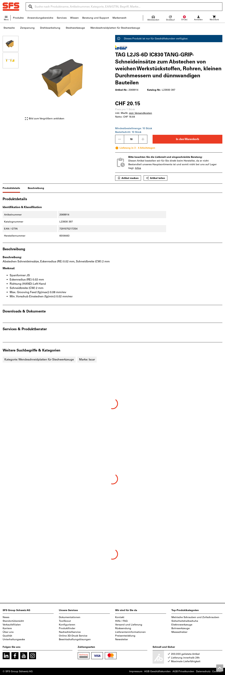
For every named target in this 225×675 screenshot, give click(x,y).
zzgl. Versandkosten (140, 113)
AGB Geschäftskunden (157, 671)
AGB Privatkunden (183, 671)
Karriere (7, 628)
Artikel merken (128, 178)
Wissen (74, 17)
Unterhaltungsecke (14, 639)
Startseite (9, 27)
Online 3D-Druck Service (73, 635)
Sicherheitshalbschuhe (184, 620)
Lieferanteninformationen (130, 632)
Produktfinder (67, 628)
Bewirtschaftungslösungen (75, 639)
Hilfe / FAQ (121, 620)
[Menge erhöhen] (143, 139)
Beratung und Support (95, 17)
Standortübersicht (13, 620)
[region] (13, 79)
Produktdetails (11, 188)
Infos (138, 168)
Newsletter (121, 639)
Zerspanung (27, 27)
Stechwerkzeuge (75, 27)
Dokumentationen (69, 617)
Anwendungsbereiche (40, 17)
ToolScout (65, 620)
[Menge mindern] (119, 139)
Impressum (135, 671)
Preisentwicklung (125, 635)
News (6, 617)
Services (62, 17)
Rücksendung (123, 628)
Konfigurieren (67, 624)
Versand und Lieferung (128, 624)
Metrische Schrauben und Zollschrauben (195, 617)
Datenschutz (203, 671)
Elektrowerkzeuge (181, 624)
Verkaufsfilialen (12, 624)
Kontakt (119, 617)
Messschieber (179, 632)
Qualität (7, 635)
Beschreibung (36, 188)
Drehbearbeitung (50, 27)
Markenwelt (119, 17)
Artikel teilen (155, 178)
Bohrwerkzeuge (180, 628)
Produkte (18, 17)
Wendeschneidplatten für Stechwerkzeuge (115, 27)
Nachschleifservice (70, 632)
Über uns (8, 632)
